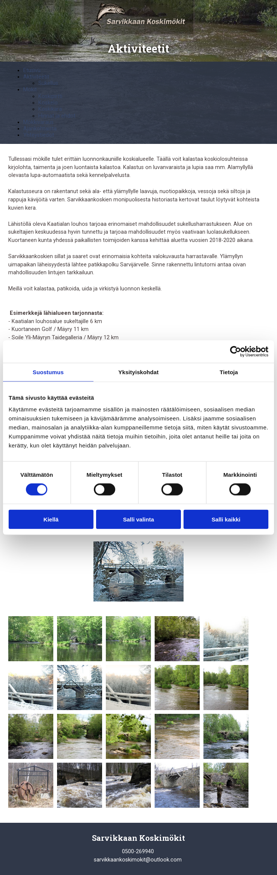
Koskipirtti (50, 96)
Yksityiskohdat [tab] (138, 372)
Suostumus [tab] (48, 372)
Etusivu (32, 70)
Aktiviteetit (36, 77)
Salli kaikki (226, 519)
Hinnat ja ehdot (56, 116)
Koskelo (48, 103)
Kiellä (51, 519)
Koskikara (50, 109)
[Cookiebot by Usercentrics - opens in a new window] (235, 351)
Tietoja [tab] (229, 372)
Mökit (30, 89)
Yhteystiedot (38, 135)
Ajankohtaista (40, 128)
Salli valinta (138, 519)
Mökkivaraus (38, 122)
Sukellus (48, 83)
